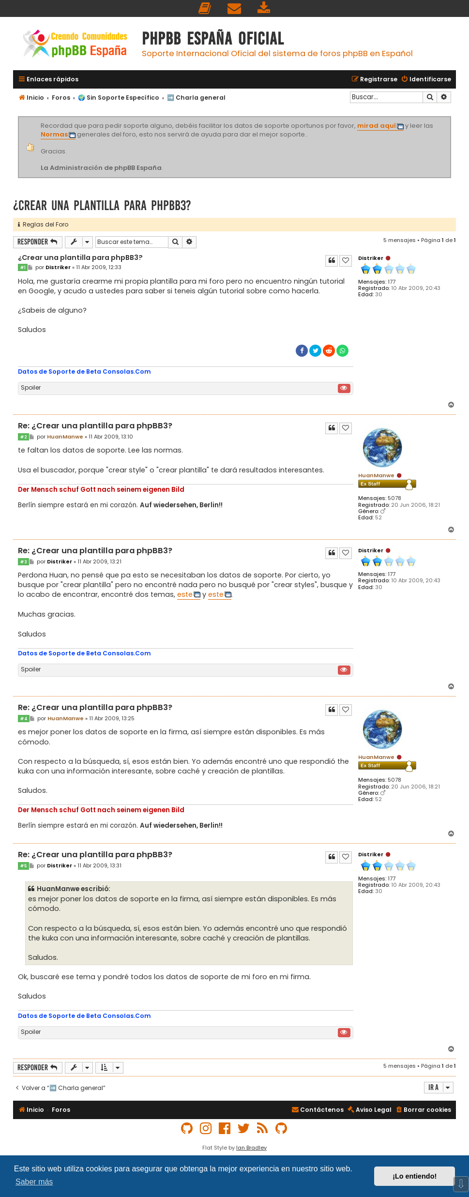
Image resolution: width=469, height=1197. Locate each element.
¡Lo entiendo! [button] (415, 1176)
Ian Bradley (251, 1148)
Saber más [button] (34, 1182)
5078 (394, 498)
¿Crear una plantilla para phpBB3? (102, 205)
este (185, 594)
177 (391, 282)
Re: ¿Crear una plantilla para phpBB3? (95, 426)
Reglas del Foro (43, 224)
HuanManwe (376, 475)
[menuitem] (205, 8)
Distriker (370, 258)
